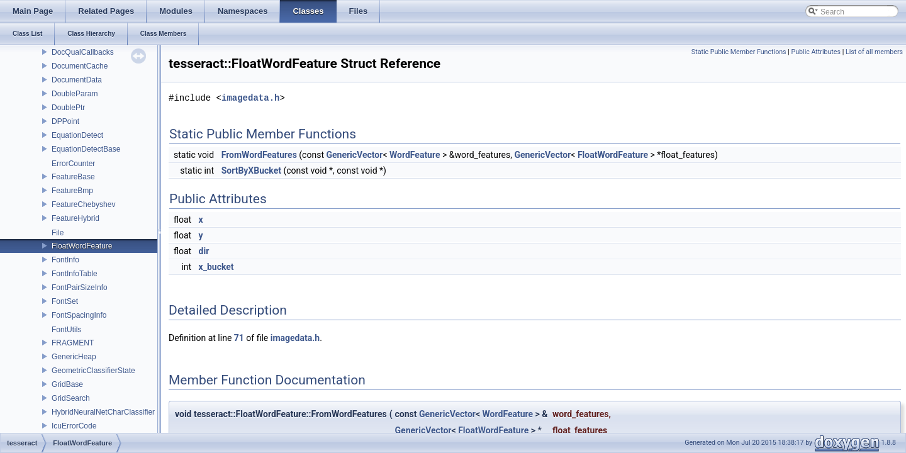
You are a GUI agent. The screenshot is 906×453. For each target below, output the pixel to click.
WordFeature (414, 155)
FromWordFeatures (259, 155)
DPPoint (65, 121)
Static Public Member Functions (738, 52)
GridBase (67, 384)
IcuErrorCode (74, 426)
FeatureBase (73, 176)
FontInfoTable (75, 273)
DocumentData (77, 80)
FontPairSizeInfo (80, 287)
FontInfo (65, 259)
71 (239, 338)
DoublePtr (68, 107)
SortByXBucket (251, 170)
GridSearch (71, 398)
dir (204, 251)
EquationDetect (77, 135)
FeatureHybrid (75, 218)
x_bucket (216, 267)
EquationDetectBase (86, 149)
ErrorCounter (73, 163)
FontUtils (66, 329)
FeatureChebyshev (83, 204)
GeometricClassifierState (93, 370)
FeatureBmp (72, 190)
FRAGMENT (73, 342)
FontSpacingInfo (79, 315)
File (58, 232)
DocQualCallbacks (83, 52)
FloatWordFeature (82, 246)
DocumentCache (80, 66)
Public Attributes (816, 52)
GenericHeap (74, 356)
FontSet (65, 301)
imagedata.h (250, 98)
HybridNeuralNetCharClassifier (103, 412)
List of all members (874, 52)
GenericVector (354, 155)
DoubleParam (75, 93)
